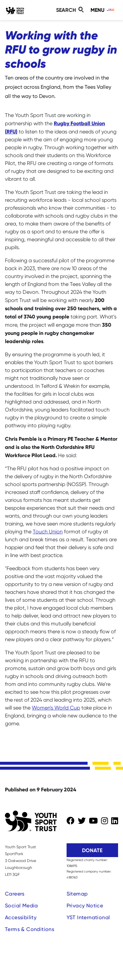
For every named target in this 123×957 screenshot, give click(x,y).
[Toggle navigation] (103, 10)
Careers (15, 894)
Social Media (21, 905)
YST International (88, 917)
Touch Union (48, 531)
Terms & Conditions (29, 929)
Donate (92, 850)
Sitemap (77, 894)
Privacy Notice (85, 905)
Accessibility (20, 917)
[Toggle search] (71, 10)
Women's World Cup (56, 708)
